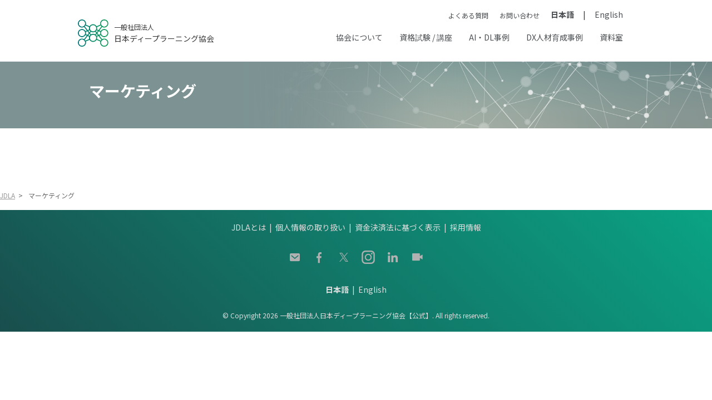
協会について (359, 37)
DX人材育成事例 (554, 37)
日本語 (562, 14)
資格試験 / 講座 (425, 37)
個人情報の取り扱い (310, 227)
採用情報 (465, 227)
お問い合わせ (520, 15)
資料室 (611, 37)
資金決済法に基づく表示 (398, 227)
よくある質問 (468, 15)
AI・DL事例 (489, 37)
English (609, 14)
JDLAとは (248, 227)
